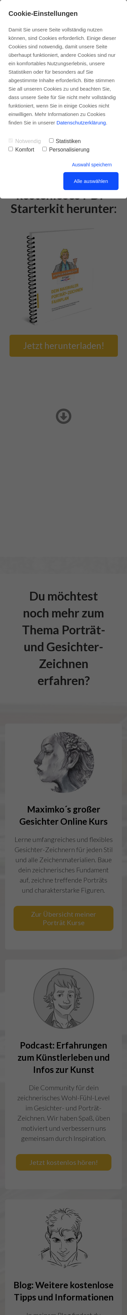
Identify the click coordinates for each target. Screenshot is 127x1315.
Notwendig (24, 141)
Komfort (21, 149)
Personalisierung (65, 149)
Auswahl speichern (92, 164)
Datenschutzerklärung (81, 122)
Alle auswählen (91, 181)
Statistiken (65, 141)
